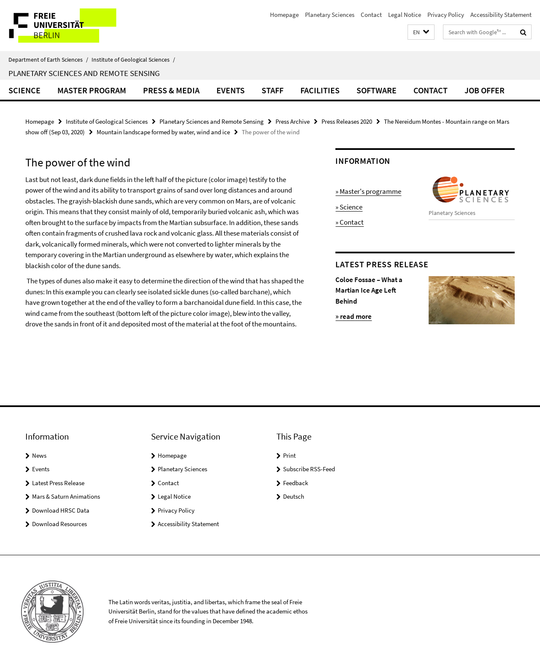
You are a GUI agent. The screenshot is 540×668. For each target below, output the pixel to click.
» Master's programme (368, 191)
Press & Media (171, 90)
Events (230, 90)
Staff (273, 90)
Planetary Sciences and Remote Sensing (84, 73)
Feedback (295, 483)
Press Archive (292, 121)
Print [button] (289, 455)
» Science (348, 207)
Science (24, 90)
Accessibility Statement (501, 15)
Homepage (284, 15)
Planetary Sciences (329, 15)
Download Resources (59, 524)
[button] (421, 32)
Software (376, 90)
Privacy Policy (445, 15)
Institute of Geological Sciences (133, 59)
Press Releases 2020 (346, 121)
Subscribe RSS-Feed (309, 469)
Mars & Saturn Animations (66, 496)
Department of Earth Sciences (48, 59)
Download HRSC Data (60, 510)
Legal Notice (404, 15)
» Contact (349, 222)
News (39, 455)
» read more (353, 316)
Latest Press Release (58, 483)
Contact (371, 15)
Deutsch (293, 496)
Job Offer (484, 90)
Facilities (320, 90)
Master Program (91, 90)
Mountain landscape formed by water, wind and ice (163, 132)
